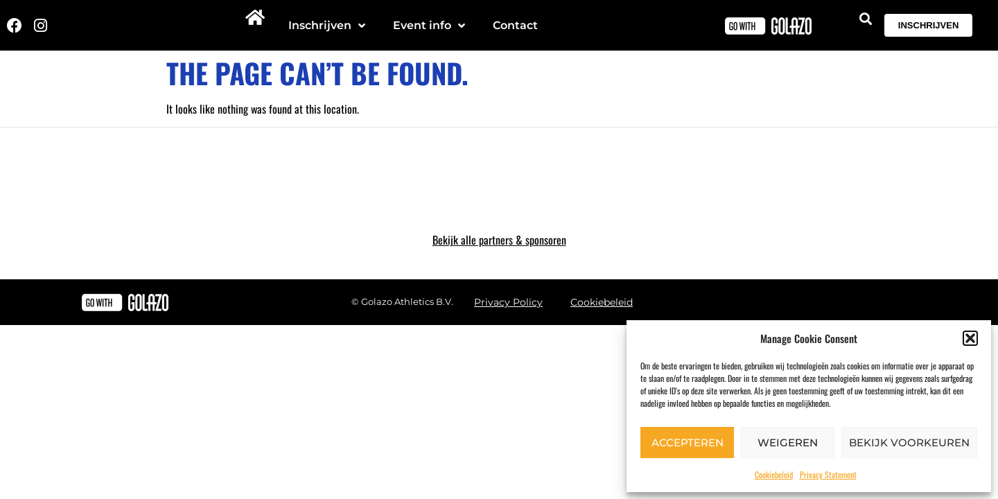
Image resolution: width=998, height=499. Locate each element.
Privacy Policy (508, 302)
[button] (970, 338)
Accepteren (687, 442)
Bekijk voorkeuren (909, 442)
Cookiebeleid (774, 474)
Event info (429, 25)
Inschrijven (326, 25)
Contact (515, 25)
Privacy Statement (828, 474)
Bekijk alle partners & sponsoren (499, 239)
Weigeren (788, 442)
